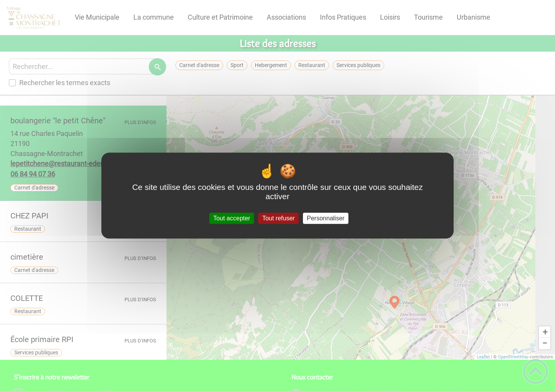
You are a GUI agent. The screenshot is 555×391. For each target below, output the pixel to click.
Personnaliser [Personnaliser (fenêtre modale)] (326, 218)
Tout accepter (231, 218)
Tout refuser (278, 218)
